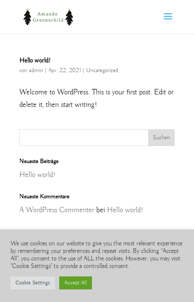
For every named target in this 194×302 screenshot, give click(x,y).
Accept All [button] (75, 282)
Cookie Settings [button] (33, 282)
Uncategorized (102, 70)
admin (36, 70)
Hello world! (35, 61)
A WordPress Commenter (56, 210)
